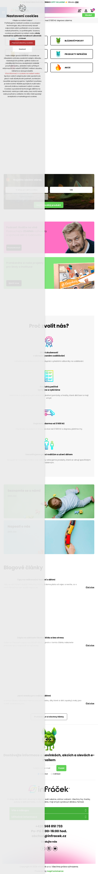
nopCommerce (55, 871)
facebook (42, 848)
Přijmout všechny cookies (22, 43)
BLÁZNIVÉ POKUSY (74, 40)
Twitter (49, 848)
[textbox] (45, 15)
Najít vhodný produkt (48, 205)
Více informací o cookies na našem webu (22, 73)
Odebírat (44, 774)
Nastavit (22, 49)
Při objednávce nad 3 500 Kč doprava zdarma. (51, 20)
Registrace (79, 10)
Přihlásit (86, 10)
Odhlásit (56, 774)
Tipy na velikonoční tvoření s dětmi (36, 579)
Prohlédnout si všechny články (49, 716)
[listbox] (71, 190)
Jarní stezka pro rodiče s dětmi (34, 695)
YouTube (55, 848)
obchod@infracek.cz (49, 836)
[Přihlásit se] (44, 768)
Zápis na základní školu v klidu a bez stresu (40, 637)
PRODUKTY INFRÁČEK (76, 54)
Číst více (90, 587)
